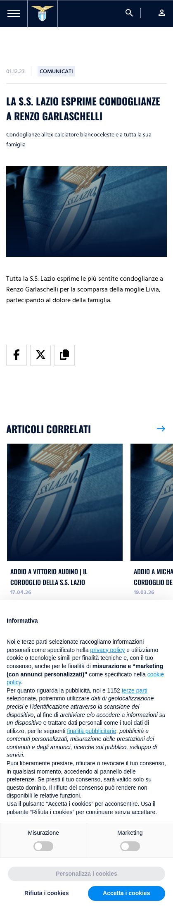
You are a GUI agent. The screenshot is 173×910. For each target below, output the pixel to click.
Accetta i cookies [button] (126, 893)
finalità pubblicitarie (91, 731)
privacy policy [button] (107, 650)
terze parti (134, 690)
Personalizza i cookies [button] (86, 873)
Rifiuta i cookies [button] (46, 893)
